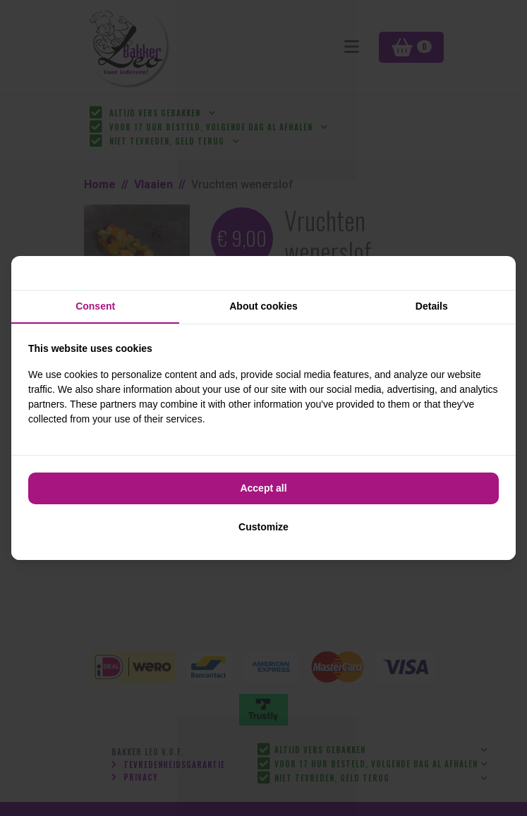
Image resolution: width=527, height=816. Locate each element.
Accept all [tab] (263, 488)
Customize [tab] (263, 526)
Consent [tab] (95, 306)
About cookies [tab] (263, 306)
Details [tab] (432, 306)
